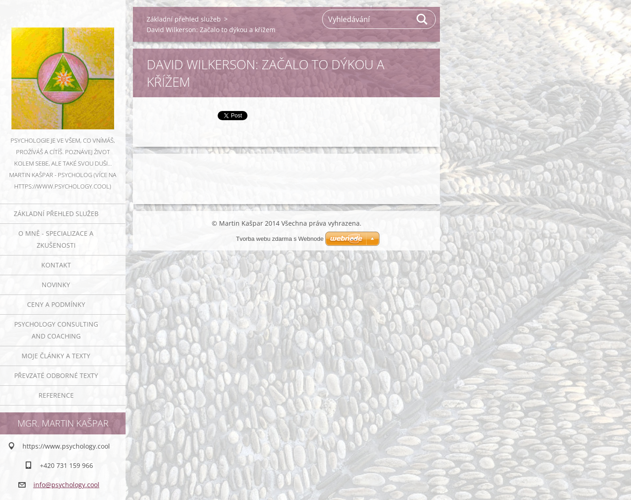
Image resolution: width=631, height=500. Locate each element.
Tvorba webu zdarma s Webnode (280, 238)
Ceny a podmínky (56, 304)
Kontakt (56, 265)
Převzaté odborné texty (56, 375)
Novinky (56, 284)
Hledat (422, 19)
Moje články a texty (56, 355)
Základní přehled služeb (56, 213)
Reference (56, 395)
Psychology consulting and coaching (56, 330)
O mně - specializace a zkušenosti (55, 239)
